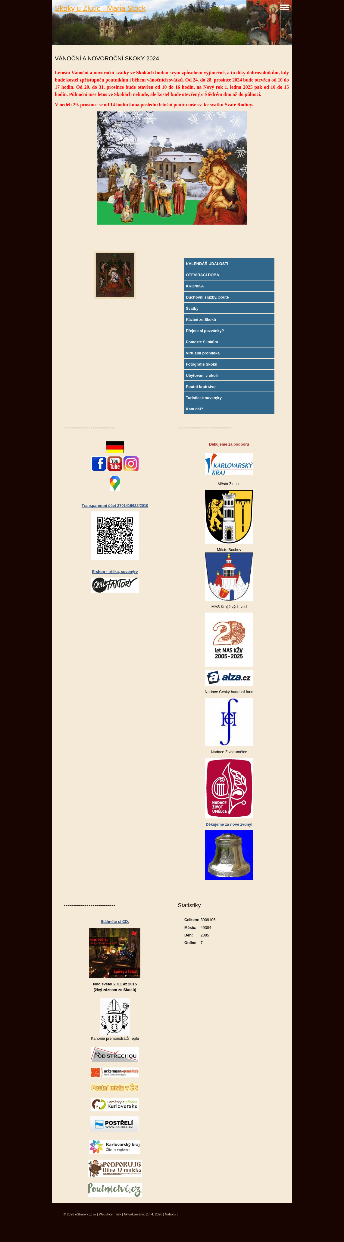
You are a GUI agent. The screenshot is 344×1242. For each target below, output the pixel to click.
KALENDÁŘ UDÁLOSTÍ (207, 263)
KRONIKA (195, 286)
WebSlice (106, 1214)
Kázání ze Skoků (201, 319)
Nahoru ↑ (171, 1214)
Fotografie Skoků (201, 364)
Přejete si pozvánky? (205, 330)
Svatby (192, 308)
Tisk (118, 1214)
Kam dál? (194, 409)
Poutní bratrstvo (201, 386)
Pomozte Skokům (202, 342)
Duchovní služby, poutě (207, 297)
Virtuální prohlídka (203, 353)
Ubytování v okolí (202, 375)
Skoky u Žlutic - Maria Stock (100, 8)
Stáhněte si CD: (115, 921)
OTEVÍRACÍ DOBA (202, 275)
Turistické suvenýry (204, 397)
